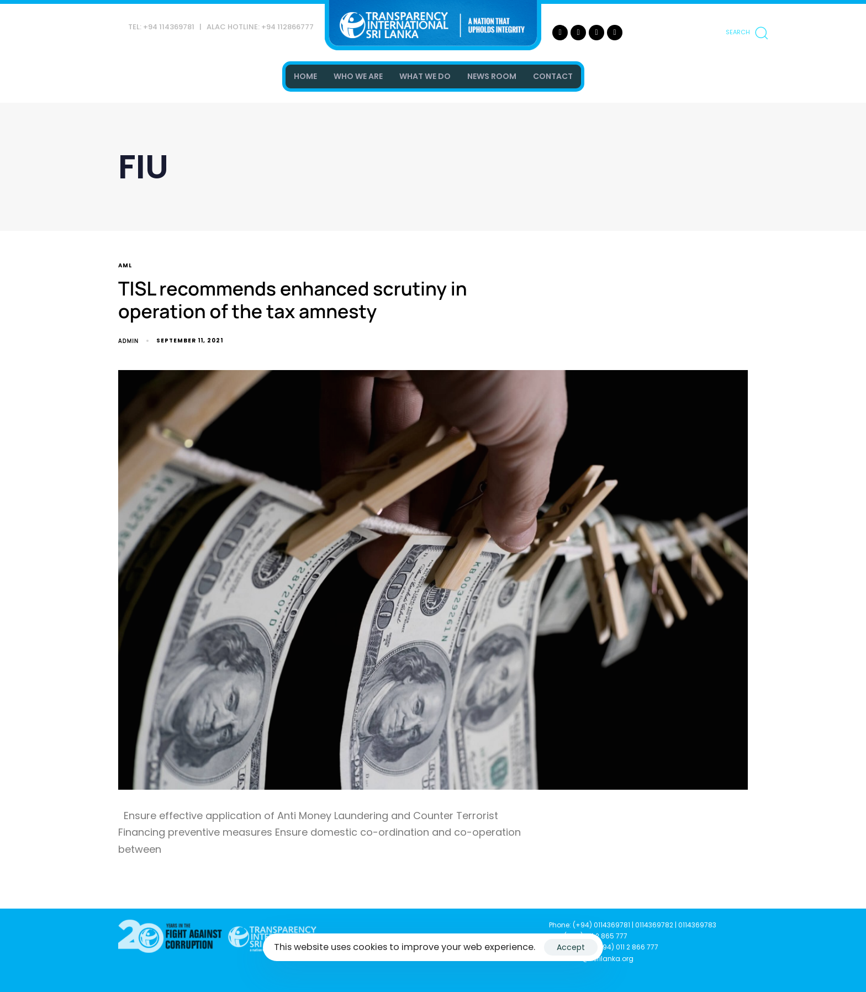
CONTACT (553, 76)
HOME (305, 76)
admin (128, 341)
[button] (747, 32)
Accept (571, 947)
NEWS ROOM (491, 76)
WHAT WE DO (425, 76)
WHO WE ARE (358, 76)
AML (125, 266)
